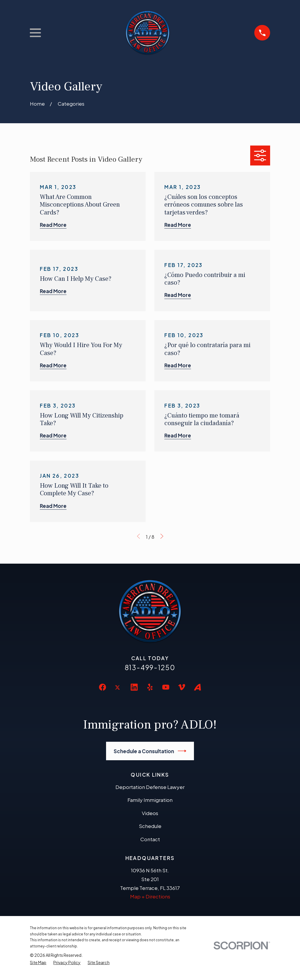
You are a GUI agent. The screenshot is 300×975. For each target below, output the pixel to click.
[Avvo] (197, 687)
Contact (150, 839)
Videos (150, 813)
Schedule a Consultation (150, 751)
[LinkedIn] (134, 687)
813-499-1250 (150, 667)
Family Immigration (150, 800)
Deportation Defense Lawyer (150, 787)
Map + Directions (150, 896)
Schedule (150, 826)
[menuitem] (38, 962)
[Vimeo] (181, 687)
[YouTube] (165, 687)
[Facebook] (102, 687)
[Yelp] (150, 687)
